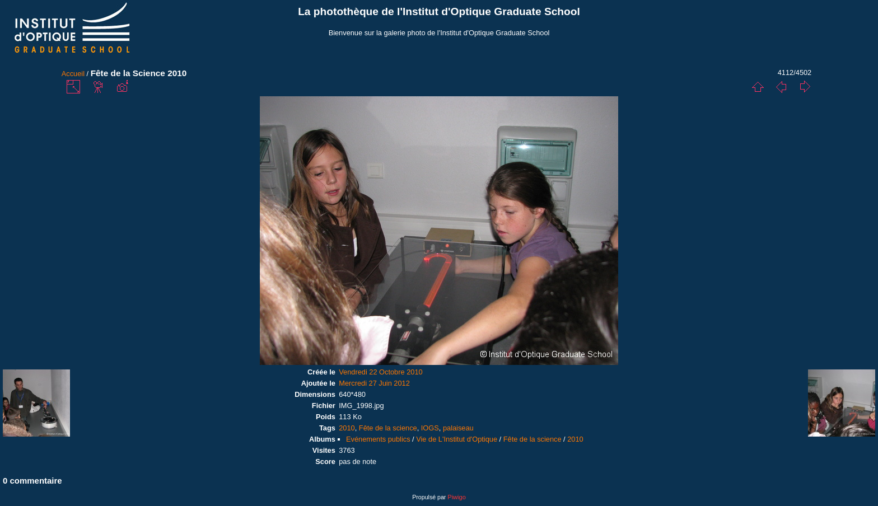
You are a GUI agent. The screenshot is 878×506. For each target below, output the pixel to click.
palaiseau (458, 428)
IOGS (430, 428)
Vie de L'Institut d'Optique (456, 439)
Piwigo (456, 497)
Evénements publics (378, 439)
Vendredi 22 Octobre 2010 (380, 372)
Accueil (73, 73)
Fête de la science (388, 428)
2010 (346, 428)
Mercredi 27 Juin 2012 (374, 383)
